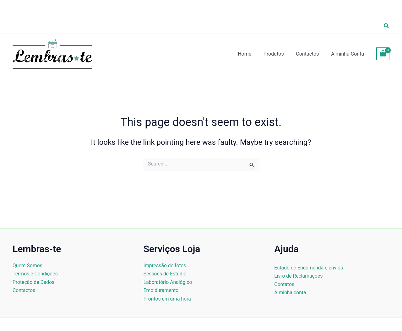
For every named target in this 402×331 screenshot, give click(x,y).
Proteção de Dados (34, 282)
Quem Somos (28, 266)
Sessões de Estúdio (165, 274)
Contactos (24, 290)
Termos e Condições (35, 274)
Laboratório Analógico (168, 282)
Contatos (284, 284)
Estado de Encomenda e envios (309, 268)
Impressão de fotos (165, 266)
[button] (386, 26)
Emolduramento (161, 290)
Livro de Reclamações (298, 276)
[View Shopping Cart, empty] (382, 53)
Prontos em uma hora (168, 299)
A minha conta (290, 293)
